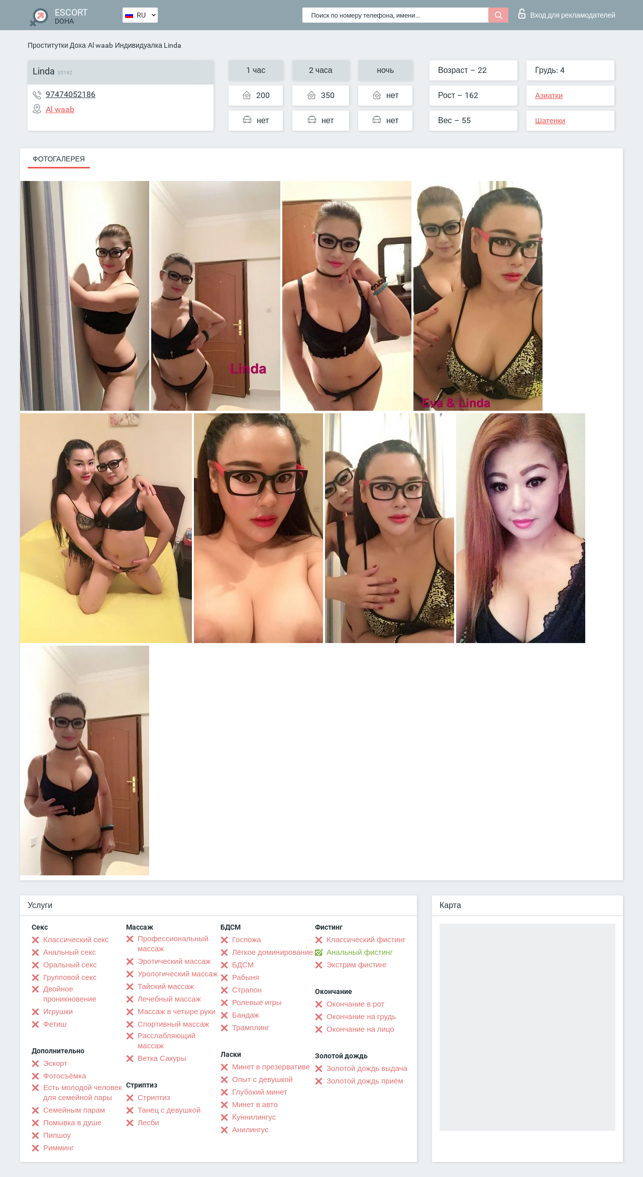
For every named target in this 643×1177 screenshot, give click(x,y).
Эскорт (55, 1063)
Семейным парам (74, 1110)
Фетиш (55, 1024)
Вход (566, 13)
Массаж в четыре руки (177, 1011)
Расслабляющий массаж (166, 1040)
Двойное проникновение (69, 994)
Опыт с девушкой (262, 1079)
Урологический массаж (178, 973)
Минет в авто (255, 1104)
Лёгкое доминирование (272, 952)
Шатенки (550, 120)
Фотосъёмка (64, 1075)
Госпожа (246, 939)
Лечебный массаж (169, 999)
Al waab (100, 45)
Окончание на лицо (360, 1029)
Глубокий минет (259, 1092)
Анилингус (250, 1129)
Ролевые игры (257, 1002)
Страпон (247, 989)
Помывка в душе (72, 1122)
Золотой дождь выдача (367, 1068)
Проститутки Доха (57, 45)
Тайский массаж (166, 986)
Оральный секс (69, 964)
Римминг (58, 1147)
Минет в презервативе (271, 1066)
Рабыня (245, 977)
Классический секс (76, 939)
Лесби (148, 1122)
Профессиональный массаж (173, 943)
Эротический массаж (174, 961)
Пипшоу (57, 1135)
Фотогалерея (59, 159)
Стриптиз (154, 1097)
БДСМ (243, 964)
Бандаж (245, 1015)
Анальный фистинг (360, 952)
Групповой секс (69, 977)
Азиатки (549, 95)
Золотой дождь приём (365, 1080)
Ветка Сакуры (162, 1058)
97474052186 (70, 94)
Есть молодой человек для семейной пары (82, 1092)
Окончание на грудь (361, 1016)
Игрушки (58, 1011)
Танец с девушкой (169, 1110)
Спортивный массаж (173, 1024)
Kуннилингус (254, 1117)
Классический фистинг (366, 939)
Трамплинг (250, 1027)
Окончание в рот (355, 1004)
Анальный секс (69, 952)
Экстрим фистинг (357, 964)
